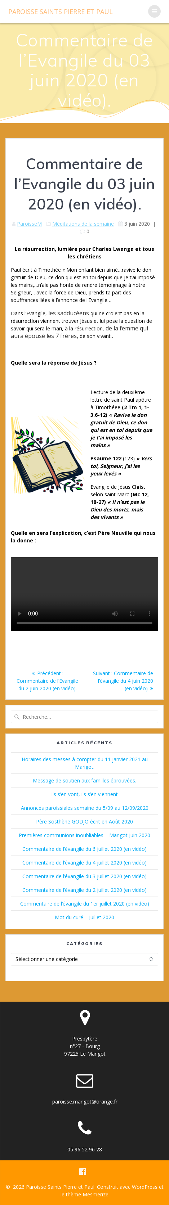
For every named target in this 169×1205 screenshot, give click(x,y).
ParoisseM (29, 223)
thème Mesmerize (87, 1194)
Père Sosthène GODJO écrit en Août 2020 (84, 821)
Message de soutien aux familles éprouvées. (84, 780)
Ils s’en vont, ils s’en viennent (84, 794)
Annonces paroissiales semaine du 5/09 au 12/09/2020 (84, 807)
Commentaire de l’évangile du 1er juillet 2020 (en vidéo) (84, 903)
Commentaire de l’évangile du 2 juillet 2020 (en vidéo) (84, 889)
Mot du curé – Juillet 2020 (84, 917)
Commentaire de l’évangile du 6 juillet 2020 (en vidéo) (84, 848)
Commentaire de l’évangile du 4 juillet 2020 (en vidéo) (84, 862)
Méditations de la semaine (83, 223)
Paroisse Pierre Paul (60, 11)
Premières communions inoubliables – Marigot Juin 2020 (84, 835)
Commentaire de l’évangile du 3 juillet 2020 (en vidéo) (84, 876)
